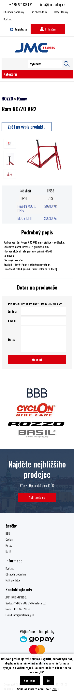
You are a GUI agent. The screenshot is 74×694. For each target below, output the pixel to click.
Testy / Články (61, 12)
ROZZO (7, 98)
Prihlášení (48, 29)
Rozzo (9, 545)
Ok (48, 680)
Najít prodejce (37, 497)
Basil (8, 551)
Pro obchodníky (39, 12)
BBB (8, 533)
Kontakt (8, 19)
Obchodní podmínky (14, 12)
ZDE (54, 689)
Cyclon (9, 539)
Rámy (22, 98)
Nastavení (30, 680)
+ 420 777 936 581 (20, 4)
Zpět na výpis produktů (26, 126)
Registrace (18, 29)
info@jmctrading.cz (52, 4)
